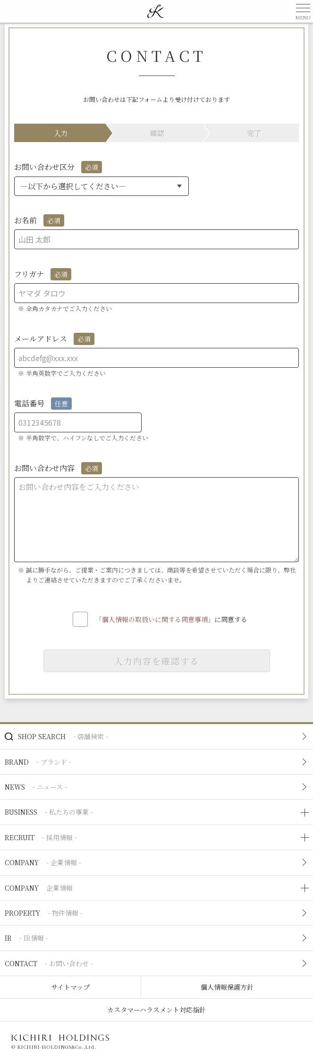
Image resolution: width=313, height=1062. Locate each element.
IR (26, 938)
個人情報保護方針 (227, 987)
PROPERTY (44, 913)
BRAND (38, 762)
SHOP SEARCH (63, 736)
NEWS (36, 787)
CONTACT (49, 963)
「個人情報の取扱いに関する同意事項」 (154, 619)
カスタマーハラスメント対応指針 (156, 1009)
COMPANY (43, 862)
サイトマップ (70, 987)
